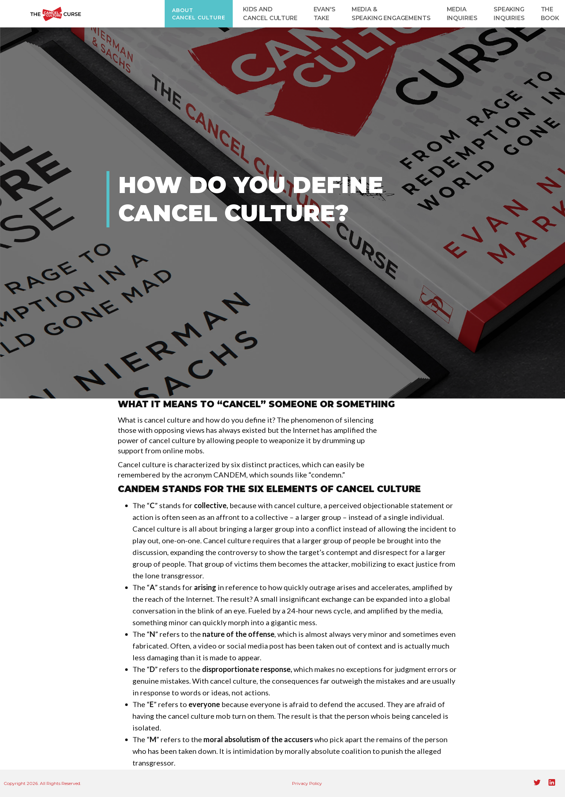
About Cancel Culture (198, 14)
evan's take (325, 14)
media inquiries (462, 14)
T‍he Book (550, 14)
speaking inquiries (509, 14)
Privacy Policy (307, 783)
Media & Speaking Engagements (391, 14)
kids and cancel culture (270, 14)
